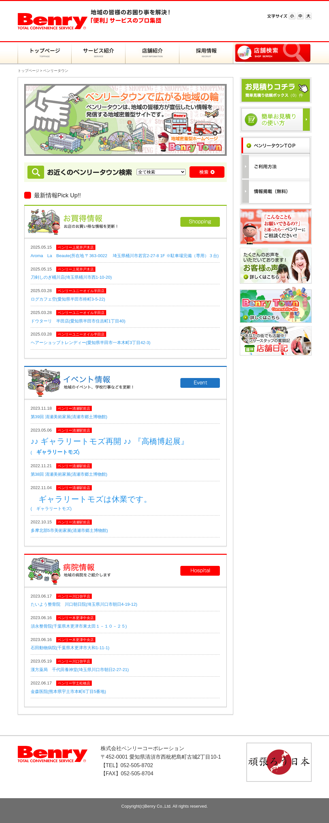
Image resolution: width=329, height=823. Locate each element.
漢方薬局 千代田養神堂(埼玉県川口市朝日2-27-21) (80, 669)
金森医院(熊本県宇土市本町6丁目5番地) (68, 691)
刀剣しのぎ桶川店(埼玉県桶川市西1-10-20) (71, 277)
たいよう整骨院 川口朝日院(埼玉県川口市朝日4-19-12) (84, 604)
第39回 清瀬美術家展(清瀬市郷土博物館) (69, 416)
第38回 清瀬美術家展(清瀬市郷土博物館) (69, 474)
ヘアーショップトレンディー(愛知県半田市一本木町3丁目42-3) (91, 342)
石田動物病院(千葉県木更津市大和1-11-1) (70, 647)
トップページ (28, 71)
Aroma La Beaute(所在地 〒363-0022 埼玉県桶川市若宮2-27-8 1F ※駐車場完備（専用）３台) (125, 255)
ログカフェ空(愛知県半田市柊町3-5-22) (68, 299)
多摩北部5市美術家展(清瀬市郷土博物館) (69, 530)
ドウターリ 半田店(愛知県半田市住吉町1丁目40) (78, 321)
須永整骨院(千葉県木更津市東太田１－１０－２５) (79, 626)
